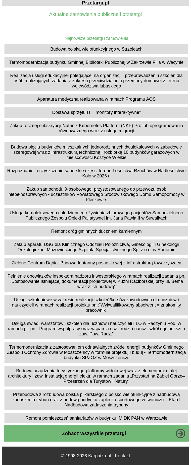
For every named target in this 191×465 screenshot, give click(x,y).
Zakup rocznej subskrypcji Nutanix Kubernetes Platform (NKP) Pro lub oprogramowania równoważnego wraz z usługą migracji (96, 128)
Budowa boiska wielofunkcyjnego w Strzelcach (96, 49)
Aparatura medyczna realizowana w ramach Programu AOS (96, 99)
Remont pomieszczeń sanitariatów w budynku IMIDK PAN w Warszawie (96, 418)
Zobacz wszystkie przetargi (94, 433)
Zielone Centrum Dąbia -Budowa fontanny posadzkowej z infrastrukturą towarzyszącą (96, 262)
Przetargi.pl (95, 2)
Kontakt (122, 455)
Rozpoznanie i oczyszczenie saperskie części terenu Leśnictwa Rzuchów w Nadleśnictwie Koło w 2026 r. (96, 173)
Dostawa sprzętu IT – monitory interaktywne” (96, 112)
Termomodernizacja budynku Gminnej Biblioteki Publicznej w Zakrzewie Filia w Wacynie (96, 62)
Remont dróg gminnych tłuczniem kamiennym (96, 231)
